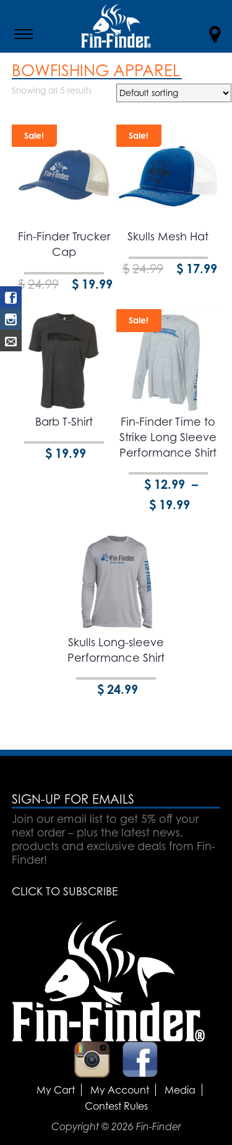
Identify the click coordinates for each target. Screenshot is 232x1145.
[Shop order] (173, 93)
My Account (119, 1090)
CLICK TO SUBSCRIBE (65, 891)
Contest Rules (116, 1106)
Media (180, 1090)
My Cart (56, 1090)
